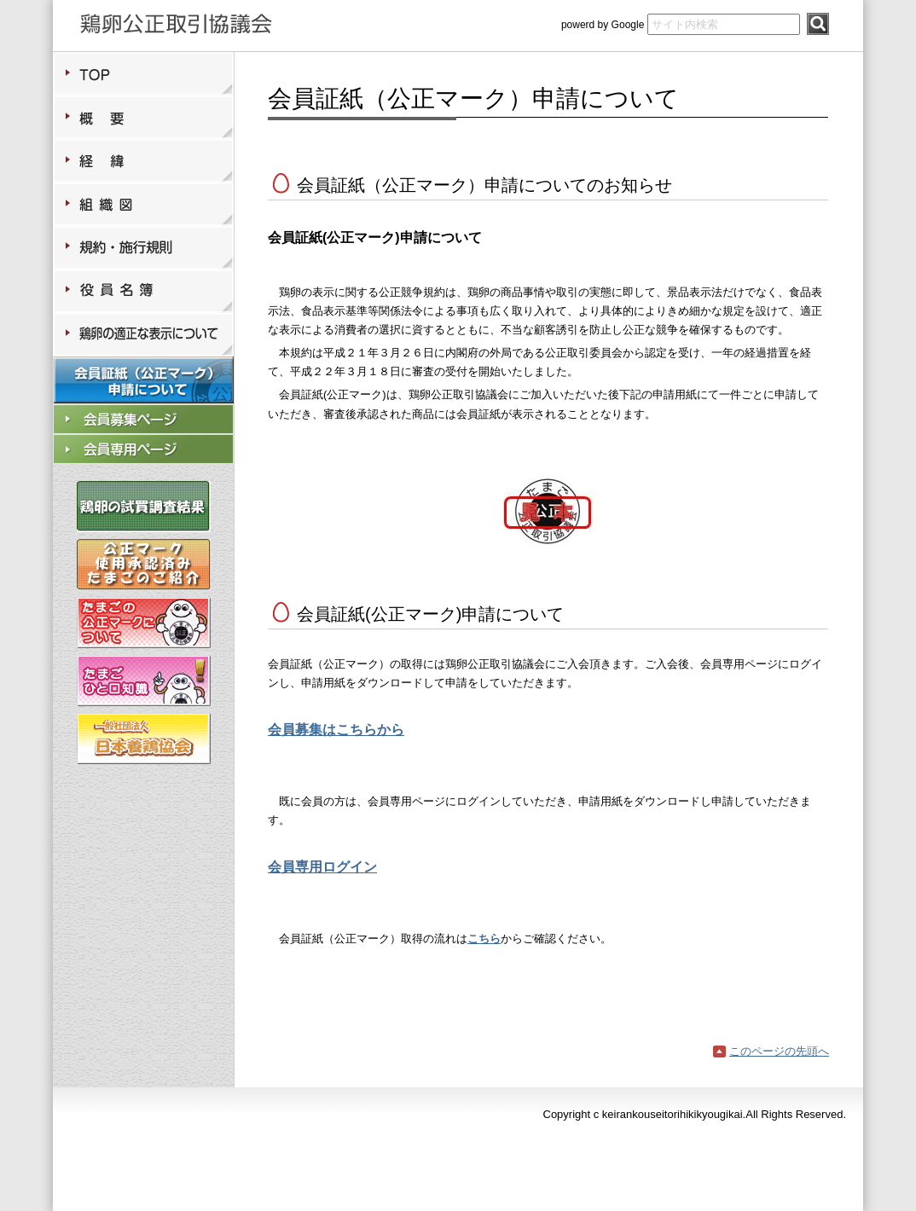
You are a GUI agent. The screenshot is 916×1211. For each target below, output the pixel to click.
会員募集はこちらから (336, 729)
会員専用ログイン (322, 867)
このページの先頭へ (779, 1051)
